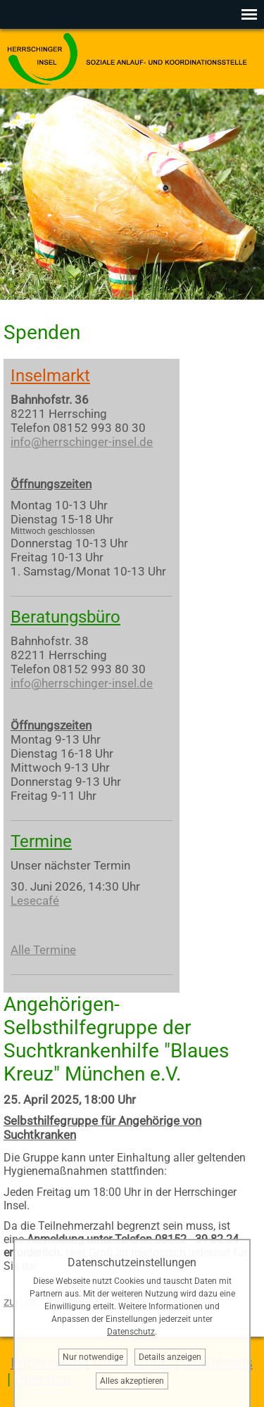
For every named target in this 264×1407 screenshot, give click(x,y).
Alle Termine (43, 950)
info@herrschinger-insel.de (82, 442)
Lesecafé (35, 900)
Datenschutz (131, 1332)
